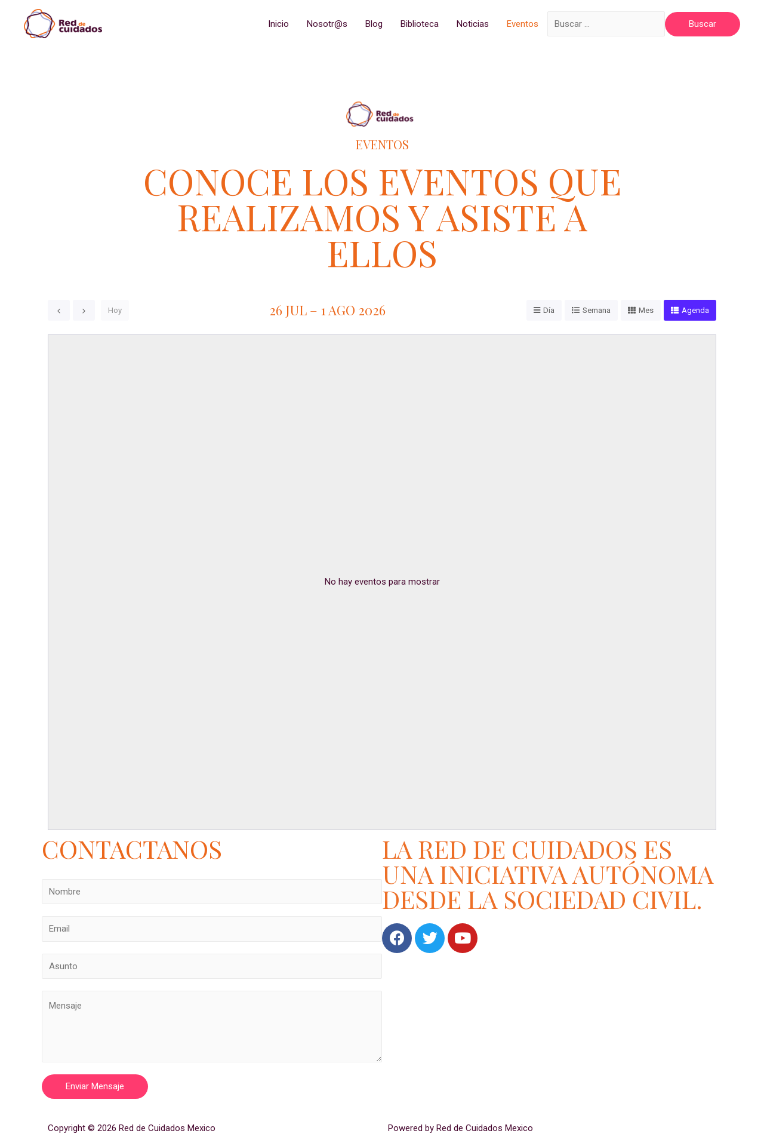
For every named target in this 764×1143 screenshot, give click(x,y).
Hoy (115, 310)
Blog (374, 24)
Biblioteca (420, 24)
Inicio (278, 24)
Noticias (473, 24)
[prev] (59, 310)
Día (548, 310)
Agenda (695, 310)
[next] (84, 310)
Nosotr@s (327, 24)
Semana (597, 310)
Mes (646, 310)
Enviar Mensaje (95, 1086)
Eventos (522, 24)
